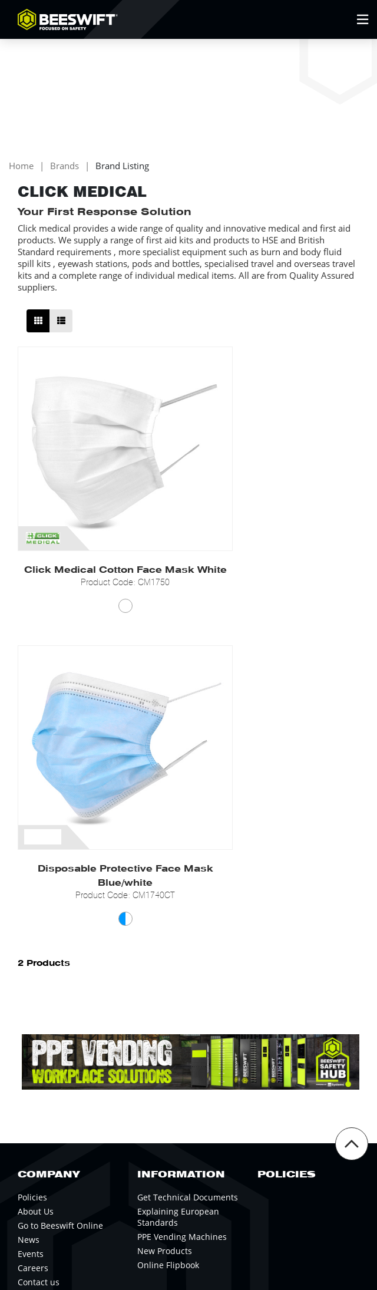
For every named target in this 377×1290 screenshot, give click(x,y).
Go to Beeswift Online (60, 936)
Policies (32, 908)
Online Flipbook (168, 976)
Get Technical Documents (187, 908)
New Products (164, 962)
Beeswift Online (307, 1130)
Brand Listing (122, 175)
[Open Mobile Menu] (362, 19)
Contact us (38, 993)
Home (21, 175)
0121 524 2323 (84, 1130)
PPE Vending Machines (182, 948)
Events (31, 965)
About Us (36, 922)
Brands (64, 175)
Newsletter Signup (76, 1092)
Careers (33, 979)
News (28, 950)
